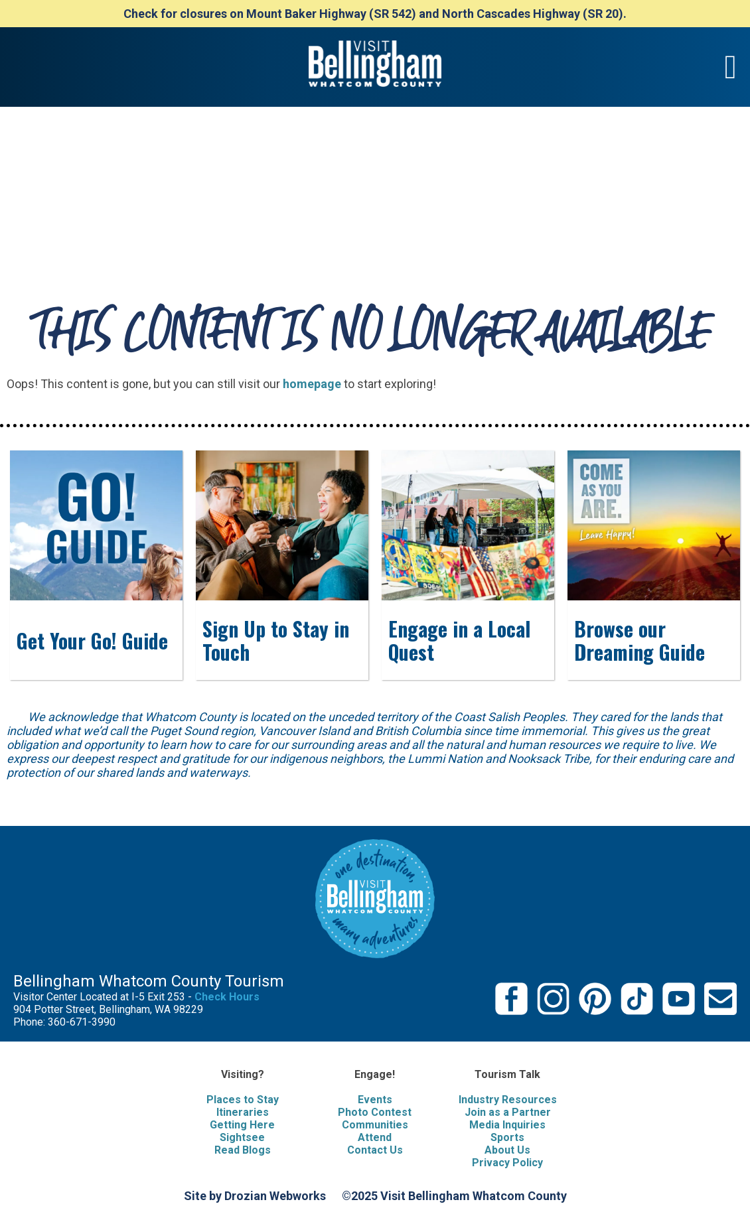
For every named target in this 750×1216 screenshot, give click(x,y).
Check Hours (227, 996)
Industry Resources (508, 1099)
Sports (507, 1137)
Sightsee (242, 1137)
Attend (375, 1137)
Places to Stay (242, 1099)
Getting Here (242, 1124)
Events (375, 1099)
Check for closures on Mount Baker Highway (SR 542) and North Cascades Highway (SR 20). (375, 14)
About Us (507, 1150)
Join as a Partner (508, 1112)
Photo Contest (375, 1112)
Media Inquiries (507, 1124)
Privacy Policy (507, 1162)
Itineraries (242, 1112)
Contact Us (375, 1150)
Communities (375, 1124)
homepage (312, 384)
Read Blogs (242, 1150)
